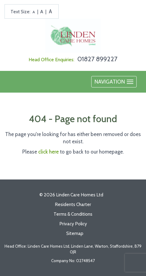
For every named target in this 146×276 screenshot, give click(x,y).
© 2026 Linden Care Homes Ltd (71, 195)
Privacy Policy (73, 224)
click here (48, 152)
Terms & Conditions (73, 214)
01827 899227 (97, 59)
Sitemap (74, 233)
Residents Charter (73, 204)
